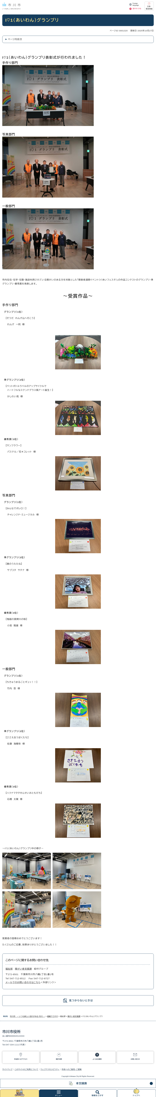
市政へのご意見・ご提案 (72, 1069)
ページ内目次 (15, 39)
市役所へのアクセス (20, 1059)
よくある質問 (97, 1059)
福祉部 (9, 969)
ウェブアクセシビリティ (50, 1069)
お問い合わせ (135, 1059)
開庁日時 (59, 1059)
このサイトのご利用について (26, 1069)
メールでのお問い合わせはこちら (22, 982)
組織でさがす (52, 1016)
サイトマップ (7, 1069)
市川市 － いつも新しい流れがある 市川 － (27, 1016)
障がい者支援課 (73, 1016)
